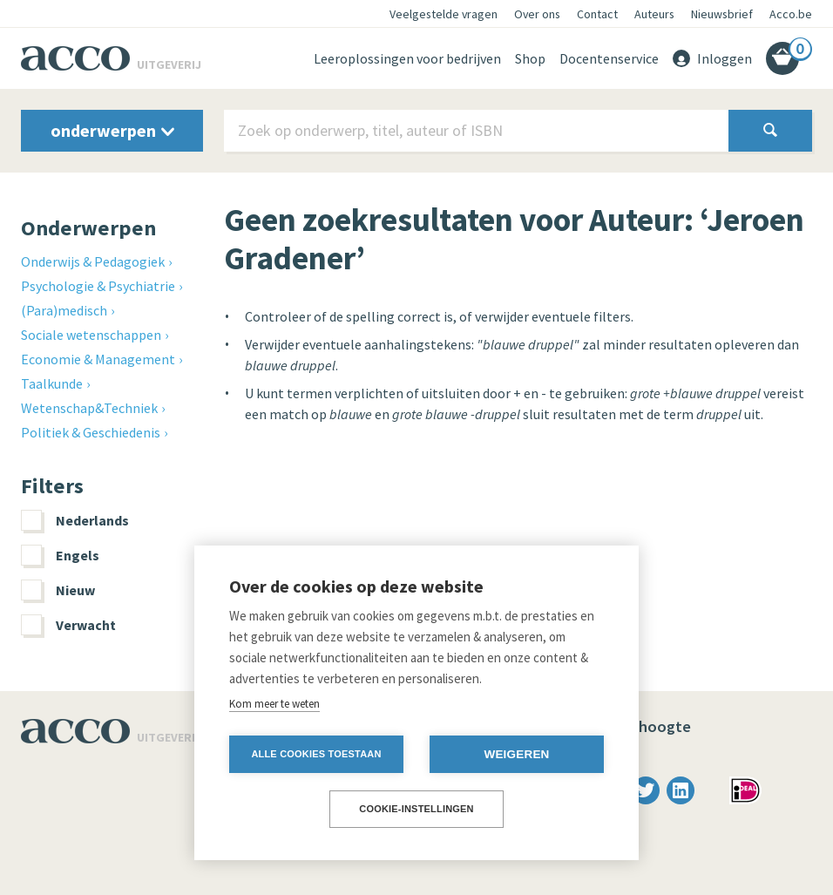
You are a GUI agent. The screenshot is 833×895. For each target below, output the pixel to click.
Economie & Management (98, 359)
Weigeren (516, 754)
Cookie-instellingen (416, 808)
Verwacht (68, 624)
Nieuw (58, 590)
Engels (60, 555)
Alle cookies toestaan (316, 754)
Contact (597, 14)
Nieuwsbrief (722, 14)
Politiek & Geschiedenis (90, 432)
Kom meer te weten (274, 703)
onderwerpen (112, 130)
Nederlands (75, 520)
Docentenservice (609, 58)
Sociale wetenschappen (91, 334)
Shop (530, 58)
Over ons (537, 14)
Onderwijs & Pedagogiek (93, 261)
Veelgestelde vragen (443, 14)
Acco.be (790, 14)
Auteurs (654, 14)
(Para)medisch (64, 310)
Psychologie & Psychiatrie (98, 286)
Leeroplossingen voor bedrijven (407, 58)
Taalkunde (52, 383)
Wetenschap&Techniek (89, 408)
